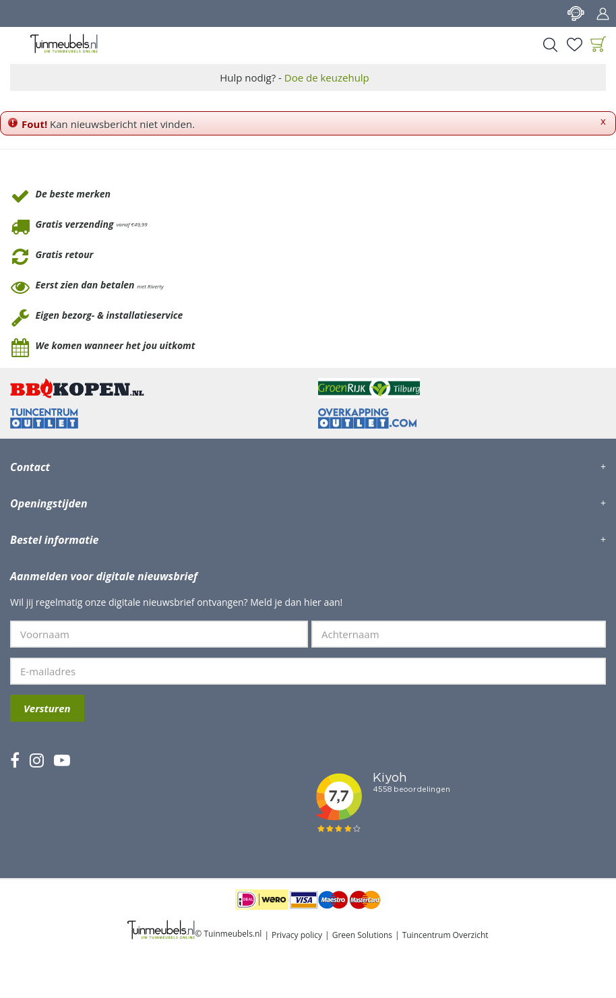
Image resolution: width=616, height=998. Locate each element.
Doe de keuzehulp (326, 77)
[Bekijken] (598, 44)
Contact (575, 13)
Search (550, 44)
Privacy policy (297, 935)
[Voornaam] (159, 634)
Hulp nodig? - (294, 77)
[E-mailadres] (308, 671)
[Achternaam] (458, 634)
